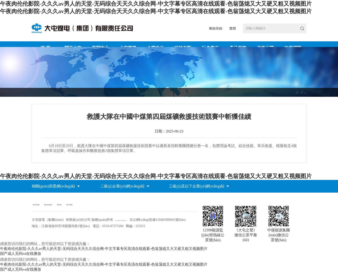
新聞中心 (284, 92)
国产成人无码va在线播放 (20, 269)
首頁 (272, 92)
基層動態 (299, 92)
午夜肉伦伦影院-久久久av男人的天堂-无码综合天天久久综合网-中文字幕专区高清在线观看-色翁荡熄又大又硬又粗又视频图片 (156, 4)
